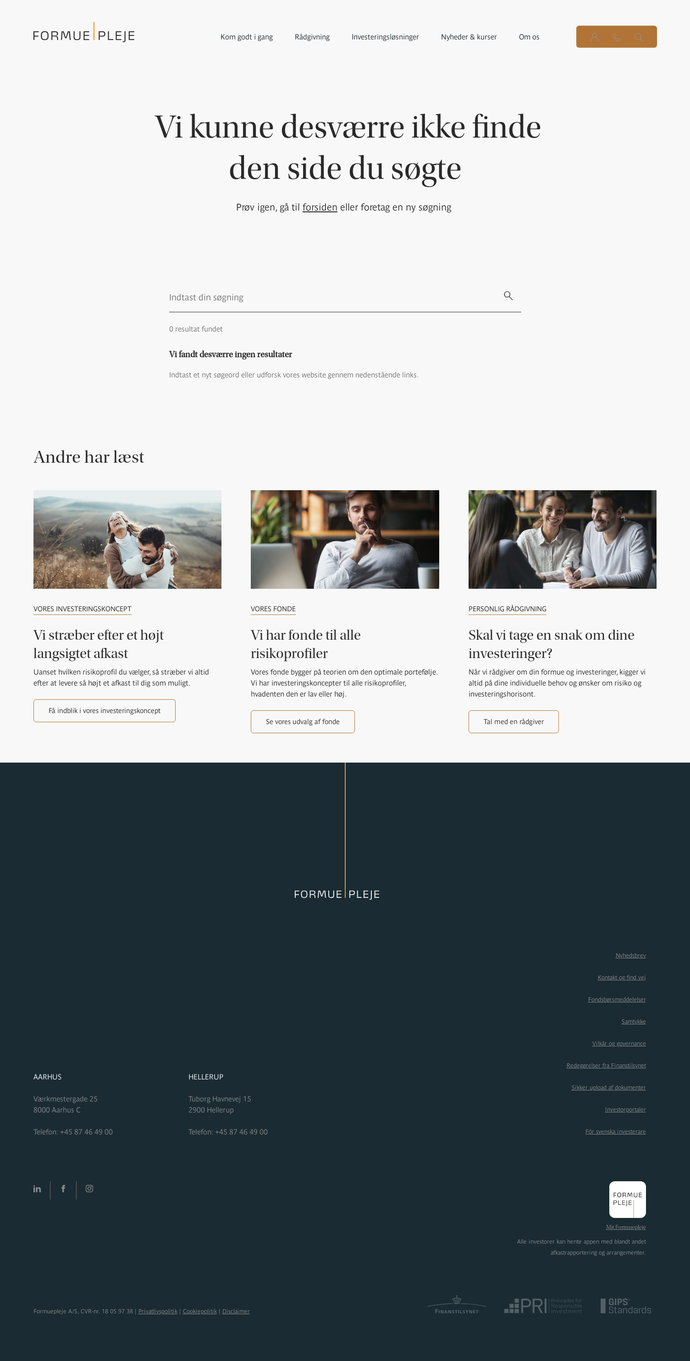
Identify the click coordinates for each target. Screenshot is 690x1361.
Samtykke (634, 1021)
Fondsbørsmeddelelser (617, 999)
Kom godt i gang (247, 37)
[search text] (332, 297)
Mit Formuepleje (626, 1227)
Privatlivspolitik (157, 1311)
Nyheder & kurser (469, 37)
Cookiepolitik (200, 1311)
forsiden (320, 207)
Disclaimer (236, 1311)
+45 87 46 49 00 (86, 1132)
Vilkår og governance (619, 1043)
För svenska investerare (615, 1131)
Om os (529, 37)
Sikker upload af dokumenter (609, 1087)
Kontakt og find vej (622, 977)
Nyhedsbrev (631, 955)
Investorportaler (625, 1109)
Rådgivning (312, 37)
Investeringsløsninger (385, 37)
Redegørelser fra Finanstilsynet (606, 1065)
